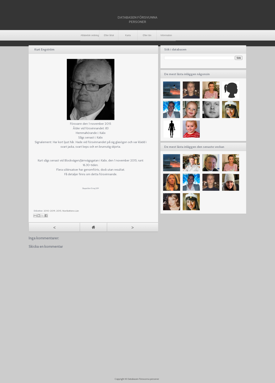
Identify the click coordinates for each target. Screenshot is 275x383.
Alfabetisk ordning (90, 35)
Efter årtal (109, 35)
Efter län (147, 35)
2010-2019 (49, 210)
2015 (58, 210)
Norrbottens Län (70, 210)
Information (166, 35)
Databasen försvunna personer (137, 19)
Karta (128, 35)
